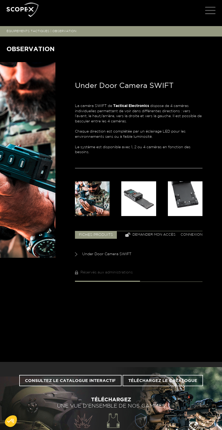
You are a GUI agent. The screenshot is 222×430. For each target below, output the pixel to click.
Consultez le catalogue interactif (70, 381)
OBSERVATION (64, 31)
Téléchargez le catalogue (162, 381)
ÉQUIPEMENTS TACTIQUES (28, 31)
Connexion (191, 234)
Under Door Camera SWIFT (103, 254)
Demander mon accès (150, 235)
